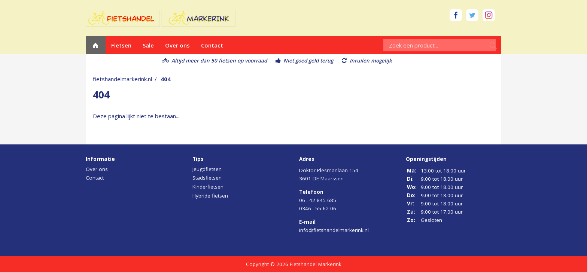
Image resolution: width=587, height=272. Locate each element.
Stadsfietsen (207, 177)
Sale (148, 45)
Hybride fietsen (210, 195)
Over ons (177, 45)
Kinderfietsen (207, 186)
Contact (212, 45)
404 (166, 79)
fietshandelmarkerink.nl (122, 79)
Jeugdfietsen (207, 169)
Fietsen (121, 45)
